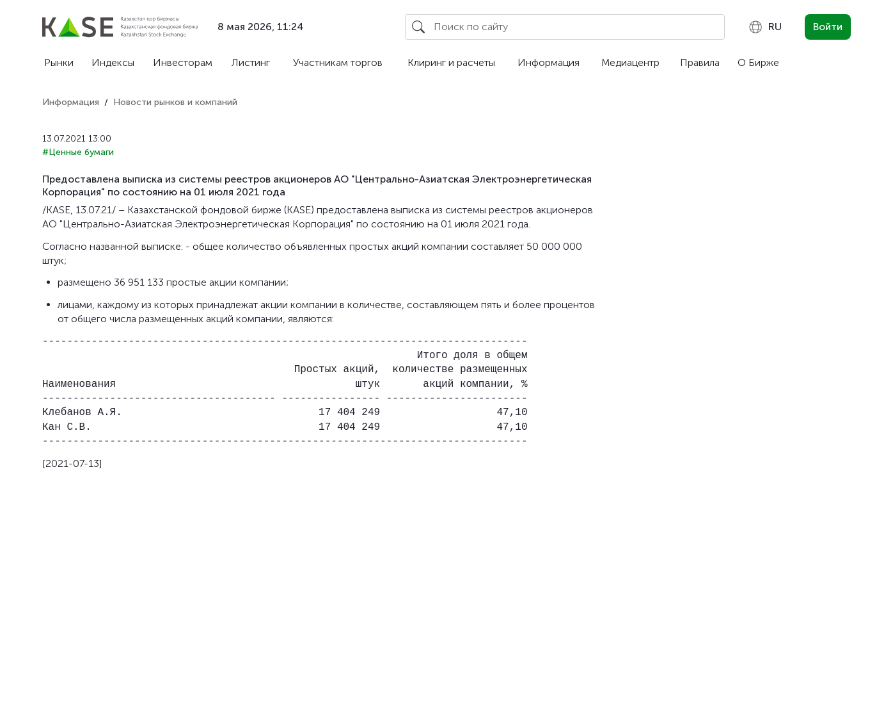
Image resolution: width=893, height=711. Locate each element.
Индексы (112, 62)
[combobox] (764, 27)
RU (765, 27)
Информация (549, 62)
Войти (827, 26)
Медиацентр (630, 62)
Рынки (59, 62)
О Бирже (758, 62)
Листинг (251, 62)
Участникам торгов (338, 62)
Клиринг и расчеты (451, 62)
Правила (700, 62)
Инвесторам (182, 62)
